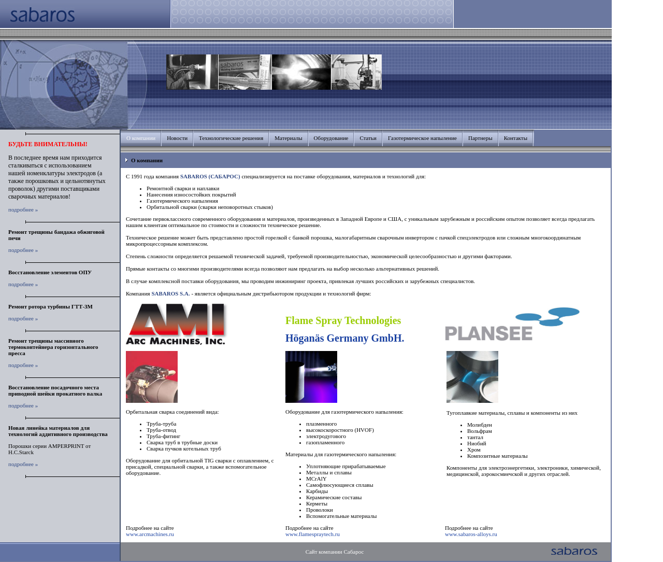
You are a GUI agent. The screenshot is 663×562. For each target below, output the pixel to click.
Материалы (288, 138)
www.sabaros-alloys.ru (471, 534)
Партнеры (480, 138)
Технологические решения (231, 138)
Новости (177, 138)
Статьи (367, 138)
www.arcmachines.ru (150, 534)
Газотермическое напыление (422, 138)
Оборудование (331, 138)
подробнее (21, 209)
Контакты (515, 138)
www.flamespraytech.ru (312, 534)
